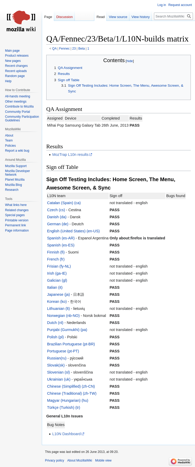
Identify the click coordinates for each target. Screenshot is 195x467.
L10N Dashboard (66, 434)
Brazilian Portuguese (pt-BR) (71, 344)
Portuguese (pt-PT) (63, 351)
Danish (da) (56, 217)
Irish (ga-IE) (57, 273)
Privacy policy (54, 460)
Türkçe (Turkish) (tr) (63, 407)
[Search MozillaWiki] (173, 16)
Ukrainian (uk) (59, 379)
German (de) (57, 224)
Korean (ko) (57, 301)
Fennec (64, 48)
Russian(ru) (56, 358)
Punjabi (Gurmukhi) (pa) (67, 330)
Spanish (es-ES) (60, 245)
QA (54, 48)
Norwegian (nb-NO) (63, 316)
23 (74, 48)
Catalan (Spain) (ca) (64, 203)
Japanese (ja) (58, 294)
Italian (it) (54, 287)
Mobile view (103, 460)
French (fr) (56, 259)
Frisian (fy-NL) (59, 266)
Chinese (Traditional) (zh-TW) (71, 393)
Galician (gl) (57, 280)
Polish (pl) (55, 337)
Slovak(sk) (56, 365)
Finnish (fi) (56, 252)
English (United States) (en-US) (73, 231)
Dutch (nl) (55, 323)
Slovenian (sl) (58, 372)
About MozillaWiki (79, 460)
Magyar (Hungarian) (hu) (67, 400)
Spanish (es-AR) (61, 238)
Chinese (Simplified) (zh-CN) (71, 386)
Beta (81, 48)
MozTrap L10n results (70, 154)
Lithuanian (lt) (58, 308)
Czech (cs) (56, 210)
